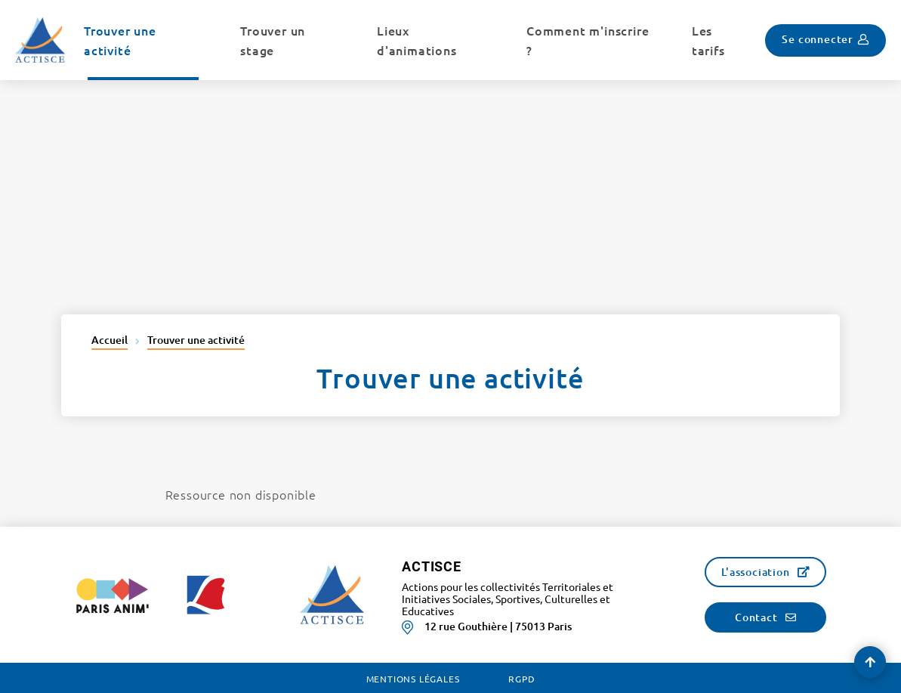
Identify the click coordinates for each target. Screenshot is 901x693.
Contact (756, 617)
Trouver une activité (196, 340)
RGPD (521, 679)
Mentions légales (413, 679)
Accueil (109, 340)
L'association (755, 572)
